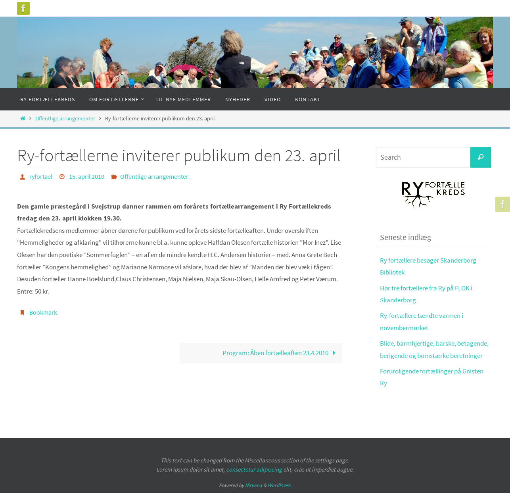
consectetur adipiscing (254, 469)
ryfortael (40, 176)
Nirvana (253, 485)
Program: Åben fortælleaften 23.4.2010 (280, 352)
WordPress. (279, 485)
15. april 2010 (86, 176)
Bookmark (43, 312)
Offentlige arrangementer (65, 118)
